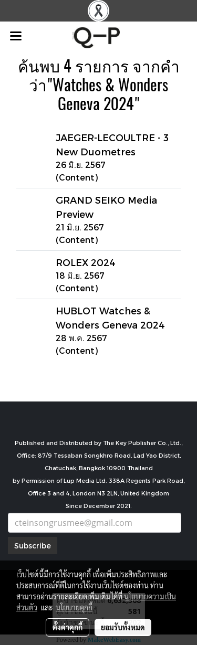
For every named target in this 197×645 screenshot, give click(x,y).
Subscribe (32, 545)
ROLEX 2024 (86, 262)
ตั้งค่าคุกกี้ (67, 627)
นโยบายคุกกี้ (74, 607)
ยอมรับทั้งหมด (123, 627)
